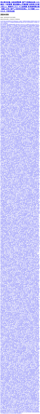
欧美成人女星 (10, 279)
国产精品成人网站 (11, 352)
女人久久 (25, 322)
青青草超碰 (5, 408)
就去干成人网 (32, 28)
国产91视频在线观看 (22, 26)
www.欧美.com (4, 90)
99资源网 (4, 56)
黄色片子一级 (6, 84)
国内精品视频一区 (15, 379)
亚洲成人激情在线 (31, 80)
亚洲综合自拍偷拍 (32, 393)
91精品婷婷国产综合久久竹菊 (13, 245)
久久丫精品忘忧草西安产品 (27, 88)
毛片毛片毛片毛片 (20, 64)
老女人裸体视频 (36, 26)
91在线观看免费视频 (9, 280)
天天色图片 (7, 375)
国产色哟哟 (20, 108)
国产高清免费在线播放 (21, 257)
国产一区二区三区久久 (26, 187)
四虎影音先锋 (35, 309)
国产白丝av (33, 365)
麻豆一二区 (7, 205)
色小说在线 (27, 219)
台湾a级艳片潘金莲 (15, 37)
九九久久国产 (15, 403)
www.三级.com (24, 27)
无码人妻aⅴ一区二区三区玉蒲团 (15, 150)
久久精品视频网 (13, 351)
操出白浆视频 (36, 132)
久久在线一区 (10, 44)
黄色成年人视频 (35, 120)
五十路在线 (24, 342)
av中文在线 (26, 57)
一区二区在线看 (29, 394)
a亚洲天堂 (25, 148)
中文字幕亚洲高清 (7, 213)
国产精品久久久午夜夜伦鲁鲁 (19, 117)
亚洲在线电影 (11, 116)
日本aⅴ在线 (24, 30)
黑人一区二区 (30, 64)
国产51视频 (6, 63)
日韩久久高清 (29, 164)
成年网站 (30, 190)
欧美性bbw (36, 329)
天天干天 (22, 131)
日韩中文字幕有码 (6, 316)
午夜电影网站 (13, 110)
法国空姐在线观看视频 (21, 327)
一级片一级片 (9, 137)
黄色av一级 (7, 134)
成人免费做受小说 (3, 97)
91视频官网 (8, 163)
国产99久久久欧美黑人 (18, 171)
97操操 (14, 67)
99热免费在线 (19, 292)
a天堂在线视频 (3, 308)
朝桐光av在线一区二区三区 (16, 121)
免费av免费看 (15, 256)
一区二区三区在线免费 (18, 247)
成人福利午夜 (16, 242)
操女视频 (32, 298)
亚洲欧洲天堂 (32, 139)
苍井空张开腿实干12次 (9, 80)
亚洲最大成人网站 (21, 132)
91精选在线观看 (36, 164)
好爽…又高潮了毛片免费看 (17, 186)
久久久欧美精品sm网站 (7, 37)
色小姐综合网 (33, 315)
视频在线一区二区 (10, 354)
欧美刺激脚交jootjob (18, 136)
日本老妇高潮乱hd (13, 61)
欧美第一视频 (10, 272)
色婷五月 (28, 85)
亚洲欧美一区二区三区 (25, 150)
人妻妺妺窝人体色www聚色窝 (6, 203)
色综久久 (34, 349)
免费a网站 (11, 368)
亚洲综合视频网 (26, 258)
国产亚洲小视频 (24, 355)
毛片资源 (2, 51)
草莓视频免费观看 (29, 173)
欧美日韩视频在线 (19, 374)
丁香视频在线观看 (21, 239)
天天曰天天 (10, 348)
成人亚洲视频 (12, 336)
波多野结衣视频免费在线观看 (21, 329)
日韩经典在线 (23, 71)
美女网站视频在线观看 (34, 216)
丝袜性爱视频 (28, 378)
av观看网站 (11, 98)
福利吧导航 (6, 95)
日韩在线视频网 (34, 292)
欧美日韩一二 (12, 401)
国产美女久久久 (32, 52)
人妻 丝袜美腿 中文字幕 (13, 63)
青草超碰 (33, 124)
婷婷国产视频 (36, 49)
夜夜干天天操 (23, 266)
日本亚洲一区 (4, 383)
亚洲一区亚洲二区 (11, 225)
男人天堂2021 (7, 129)
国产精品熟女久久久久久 (19, 48)
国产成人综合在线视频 (33, 218)
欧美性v (29, 199)
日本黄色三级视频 (10, 391)
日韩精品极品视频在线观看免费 (25, 245)
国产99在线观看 (27, 184)
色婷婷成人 (26, 232)
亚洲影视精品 (35, 394)
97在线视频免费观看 (35, 106)
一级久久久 (8, 178)
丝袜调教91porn (35, 388)
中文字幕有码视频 (17, 82)
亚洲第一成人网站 (33, 103)
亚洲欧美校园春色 (18, 187)
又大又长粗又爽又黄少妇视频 (22, 300)
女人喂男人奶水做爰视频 (14, 39)
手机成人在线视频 (15, 68)
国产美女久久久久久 (6, 226)
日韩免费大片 (7, 118)
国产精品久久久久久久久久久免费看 (19, 173)
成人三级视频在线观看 (9, 77)
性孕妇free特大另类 (22, 68)
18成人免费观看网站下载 (5, 401)
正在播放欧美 (9, 198)
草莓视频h (22, 65)
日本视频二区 (12, 402)
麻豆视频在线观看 (18, 28)
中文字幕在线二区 (25, 217)
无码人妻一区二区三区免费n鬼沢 (25, 212)
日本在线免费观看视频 (24, 96)
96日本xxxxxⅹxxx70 (35, 82)
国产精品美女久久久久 (34, 48)
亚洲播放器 (36, 283)
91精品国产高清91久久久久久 (8, 294)
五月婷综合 (16, 294)
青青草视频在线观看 (31, 306)
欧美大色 (14, 200)
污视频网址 (28, 117)
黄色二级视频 (23, 381)
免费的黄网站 (28, 122)
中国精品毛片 (3, 241)
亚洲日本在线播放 (24, 389)
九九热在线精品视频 (17, 293)
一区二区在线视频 (15, 394)
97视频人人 (6, 106)
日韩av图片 (12, 28)
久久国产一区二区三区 (25, 34)
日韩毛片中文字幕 (23, 120)
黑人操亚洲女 (5, 44)
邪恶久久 (28, 379)
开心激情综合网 (12, 53)
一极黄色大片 (9, 215)
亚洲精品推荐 (7, 377)
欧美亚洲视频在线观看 (8, 292)
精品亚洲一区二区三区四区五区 (26, 176)
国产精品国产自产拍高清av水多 (32, 84)
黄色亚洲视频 (33, 71)
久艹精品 (23, 363)
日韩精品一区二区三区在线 (10, 52)
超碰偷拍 (13, 119)
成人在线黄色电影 (25, 406)
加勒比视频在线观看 (16, 34)
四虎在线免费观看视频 (22, 348)
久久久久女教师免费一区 (20, 179)
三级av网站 (3, 374)
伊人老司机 (20, 251)
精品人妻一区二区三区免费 (13, 156)
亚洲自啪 (34, 94)
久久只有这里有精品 (6, 381)
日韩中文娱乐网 (21, 66)
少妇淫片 (16, 360)
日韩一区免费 (9, 70)
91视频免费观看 (36, 189)
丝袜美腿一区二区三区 (13, 66)
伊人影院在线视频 (4, 75)
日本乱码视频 (25, 377)
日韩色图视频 (14, 343)
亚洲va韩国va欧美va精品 (33, 258)
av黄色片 (6, 98)
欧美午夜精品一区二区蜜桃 (15, 355)
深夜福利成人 (19, 30)
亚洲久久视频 (34, 38)
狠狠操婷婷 (9, 25)
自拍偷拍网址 (3, 165)
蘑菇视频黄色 (4, 172)
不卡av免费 (8, 42)
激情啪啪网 (2, 200)
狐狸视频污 (7, 380)
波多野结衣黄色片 (7, 133)
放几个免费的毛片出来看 (32, 116)
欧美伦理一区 (4, 278)
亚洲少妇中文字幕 (12, 197)
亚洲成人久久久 (30, 366)
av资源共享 (11, 35)
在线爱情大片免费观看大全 (5, 158)
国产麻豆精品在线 (17, 58)
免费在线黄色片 (28, 204)
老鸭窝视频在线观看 (10, 82)
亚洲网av (37, 70)
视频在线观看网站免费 (27, 146)
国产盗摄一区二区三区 (16, 260)
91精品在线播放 (33, 351)
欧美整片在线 (34, 316)
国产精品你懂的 (16, 83)
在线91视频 (9, 123)
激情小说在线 (34, 212)
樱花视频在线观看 (5, 204)
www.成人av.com (16, 306)
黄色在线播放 (25, 374)
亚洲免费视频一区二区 (35, 158)
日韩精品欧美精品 (23, 233)
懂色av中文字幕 (25, 313)
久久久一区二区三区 (30, 361)
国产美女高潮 (35, 313)
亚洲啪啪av (13, 339)
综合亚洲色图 (34, 69)
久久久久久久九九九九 (30, 257)
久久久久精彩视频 (31, 136)
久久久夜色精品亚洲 (7, 119)
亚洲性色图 (32, 108)
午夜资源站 (31, 268)
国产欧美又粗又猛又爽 (8, 83)
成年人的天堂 (21, 232)
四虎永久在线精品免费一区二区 (10, 296)
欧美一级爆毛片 (19, 130)
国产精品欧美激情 (31, 389)
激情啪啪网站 (22, 231)
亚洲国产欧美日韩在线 (27, 94)
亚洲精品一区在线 (8, 403)
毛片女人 (8, 362)
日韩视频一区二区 (30, 30)
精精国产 (35, 161)
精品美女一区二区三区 (16, 93)
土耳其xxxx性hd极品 (17, 206)
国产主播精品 (27, 312)
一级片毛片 (5, 157)
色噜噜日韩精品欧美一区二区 (19, 35)
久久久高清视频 (15, 26)
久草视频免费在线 (16, 202)
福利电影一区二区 (5, 311)
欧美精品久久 (29, 353)
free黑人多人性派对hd (11, 218)
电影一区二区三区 (11, 409)
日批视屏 (23, 388)
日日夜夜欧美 (19, 278)
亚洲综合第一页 (35, 41)
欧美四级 (11, 191)
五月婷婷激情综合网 (21, 135)
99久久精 (25, 226)
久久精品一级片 (14, 364)
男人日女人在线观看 (26, 216)
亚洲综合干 (18, 52)
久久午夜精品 (22, 97)
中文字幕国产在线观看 (23, 360)
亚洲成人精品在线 (32, 232)
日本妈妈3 (36, 338)
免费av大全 (24, 76)
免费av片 (2, 83)
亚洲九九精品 (4, 391)
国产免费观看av (6, 365)
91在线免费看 (17, 160)
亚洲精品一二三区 (25, 28)
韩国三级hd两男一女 (9, 183)
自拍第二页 (14, 307)
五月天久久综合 (28, 363)
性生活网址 (11, 144)
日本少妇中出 (15, 191)
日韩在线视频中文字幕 (23, 42)
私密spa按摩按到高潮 (16, 146)
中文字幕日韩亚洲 (6, 339)
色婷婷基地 (5, 255)
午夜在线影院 (35, 63)
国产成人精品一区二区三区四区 (14, 97)
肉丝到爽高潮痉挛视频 (25, 240)
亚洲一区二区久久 (25, 139)
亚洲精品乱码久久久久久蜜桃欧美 (27, 175)
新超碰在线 (30, 377)
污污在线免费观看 (30, 138)
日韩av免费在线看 (4, 71)
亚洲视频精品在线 (25, 269)
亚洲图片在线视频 (33, 409)
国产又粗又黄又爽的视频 (11, 382)
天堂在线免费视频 (32, 107)
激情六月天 (9, 111)
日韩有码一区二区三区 (24, 391)
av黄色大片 (7, 252)
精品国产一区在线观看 (13, 261)
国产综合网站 (11, 160)
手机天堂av (27, 134)
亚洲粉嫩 (8, 238)
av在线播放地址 (5, 109)
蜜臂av (31, 134)
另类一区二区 (7, 253)
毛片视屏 (32, 314)
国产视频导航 (23, 122)
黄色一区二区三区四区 (25, 50)
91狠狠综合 (21, 94)
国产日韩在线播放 (34, 183)
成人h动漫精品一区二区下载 (13, 78)
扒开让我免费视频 (21, 403)
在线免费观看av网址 (31, 355)
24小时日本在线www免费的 (34, 295)
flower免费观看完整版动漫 (10, 374)
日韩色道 (7, 41)
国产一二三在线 (17, 193)
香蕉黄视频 (2, 122)
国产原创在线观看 (11, 136)
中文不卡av (29, 145)
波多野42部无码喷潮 (27, 111)
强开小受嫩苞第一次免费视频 (33, 230)
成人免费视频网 (23, 394)
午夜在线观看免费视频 (16, 265)
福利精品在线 (24, 260)
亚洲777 (30, 217)
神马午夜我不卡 (28, 158)
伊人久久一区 (26, 107)
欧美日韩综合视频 (34, 145)
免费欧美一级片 (11, 301)
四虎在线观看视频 (27, 109)
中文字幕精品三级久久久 (9, 174)
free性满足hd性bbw (18, 246)
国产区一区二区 (4, 269)
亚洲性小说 (25, 161)
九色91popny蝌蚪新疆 (24, 83)
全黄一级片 (36, 298)
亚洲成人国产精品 (15, 376)
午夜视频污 (15, 132)
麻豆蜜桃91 (11, 275)
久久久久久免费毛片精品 (7, 260)
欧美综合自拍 (34, 54)
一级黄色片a (26, 129)
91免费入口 (10, 282)
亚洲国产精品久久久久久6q (34, 62)
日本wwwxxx (33, 402)
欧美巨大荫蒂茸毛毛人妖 (34, 96)
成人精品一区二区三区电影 (30, 281)
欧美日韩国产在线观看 (22, 138)
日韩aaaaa (16, 94)
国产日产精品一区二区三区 (19, 368)
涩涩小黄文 (7, 122)
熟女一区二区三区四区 (22, 309)
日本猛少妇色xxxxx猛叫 (14, 188)
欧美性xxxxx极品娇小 (16, 125)
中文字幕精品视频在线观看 (21, 124)
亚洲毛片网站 (19, 133)
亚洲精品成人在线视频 (28, 323)
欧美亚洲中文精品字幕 (26, 242)
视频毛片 (5, 123)
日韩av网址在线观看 (28, 144)
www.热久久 (18, 164)
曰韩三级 (2, 63)
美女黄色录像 (28, 200)
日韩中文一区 (15, 251)
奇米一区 (19, 192)
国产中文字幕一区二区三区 (22, 185)
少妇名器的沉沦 (3, 27)
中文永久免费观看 (24, 341)
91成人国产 (31, 213)
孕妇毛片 (18, 408)
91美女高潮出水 (20, 369)
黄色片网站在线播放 (13, 138)
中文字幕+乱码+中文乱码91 (20, 335)
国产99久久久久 (14, 135)
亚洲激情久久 (25, 41)
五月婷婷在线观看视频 (23, 156)
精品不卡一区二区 (17, 80)
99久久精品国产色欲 (10, 139)
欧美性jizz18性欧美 (19, 91)
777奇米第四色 (6, 199)
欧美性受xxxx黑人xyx (20, 49)
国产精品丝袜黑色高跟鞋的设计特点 (21, 77)
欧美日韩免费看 (22, 311)
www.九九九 (15, 105)
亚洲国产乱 (15, 153)
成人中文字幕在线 (26, 171)
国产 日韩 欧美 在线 (18, 354)
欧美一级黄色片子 (24, 272)
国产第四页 (12, 375)
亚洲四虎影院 (27, 65)
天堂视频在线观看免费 (10, 360)
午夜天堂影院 (12, 392)
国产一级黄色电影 (32, 40)
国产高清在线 (13, 350)
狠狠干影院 (34, 122)
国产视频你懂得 (24, 316)
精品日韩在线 (27, 397)
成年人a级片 (26, 401)
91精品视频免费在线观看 (34, 50)
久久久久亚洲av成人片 (12, 75)
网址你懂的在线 (16, 219)
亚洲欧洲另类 (7, 207)
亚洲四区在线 (11, 231)
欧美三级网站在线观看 (6, 148)
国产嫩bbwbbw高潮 (28, 35)
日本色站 (7, 246)
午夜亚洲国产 (30, 123)
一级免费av (32, 171)
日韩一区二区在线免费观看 (23, 29)
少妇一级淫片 (8, 343)
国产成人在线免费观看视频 (34, 384)
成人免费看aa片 (4, 145)
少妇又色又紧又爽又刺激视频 (11, 92)
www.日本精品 (15, 229)
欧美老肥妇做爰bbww (28, 320)
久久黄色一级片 (22, 275)
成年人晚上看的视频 (6, 185)
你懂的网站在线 (32, 186)
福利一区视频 (9, 26)
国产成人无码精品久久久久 (27, 112)
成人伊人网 (14, 133)
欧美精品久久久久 (16, 65)
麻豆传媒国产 (17, 365)
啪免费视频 (32, 265)
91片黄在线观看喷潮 (9, 132)
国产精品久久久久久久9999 (23, 393)
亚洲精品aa (34, 255)
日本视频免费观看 (24, 228)
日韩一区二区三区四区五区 (12, 27)
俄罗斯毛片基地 (3, 110)
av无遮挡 (28, 103)
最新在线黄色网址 (7, 378)
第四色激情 (21, 411)
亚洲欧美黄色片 (3, 50)
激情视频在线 (24, 170)
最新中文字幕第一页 (7, 121)
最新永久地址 (22, 333)
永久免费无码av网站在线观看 (25, 224)
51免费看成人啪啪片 (16, 244)
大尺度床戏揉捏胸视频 (34, 61)
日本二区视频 (34, 346)
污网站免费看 (19, 102)
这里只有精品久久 (6, 89)
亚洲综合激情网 (36, 121)
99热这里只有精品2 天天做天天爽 (14, 228)
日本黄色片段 (3, 62)
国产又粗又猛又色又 (10, 404)
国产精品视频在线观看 (21, 378)
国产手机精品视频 (10, 258)
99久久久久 (12, 238)
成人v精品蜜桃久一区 (15, 362)
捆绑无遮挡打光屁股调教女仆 (28, 143)
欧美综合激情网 (21, 321)
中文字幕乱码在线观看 (15, 319)
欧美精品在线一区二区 (33, 252)
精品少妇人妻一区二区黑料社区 (21, 159)
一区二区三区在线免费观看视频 (27, 198)
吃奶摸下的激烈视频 (30, 37)
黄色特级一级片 (10, 67)
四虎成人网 (33, 242)
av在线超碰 (17, 84)
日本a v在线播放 (32, 269)
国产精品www (10, 90)
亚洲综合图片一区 (16, 383)
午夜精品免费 (5, 162)
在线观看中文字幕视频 (29, 283)
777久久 (3, 161)
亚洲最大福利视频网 (4, 231)
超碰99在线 (5, 201)
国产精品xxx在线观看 (34, 279)
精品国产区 (29, 124)
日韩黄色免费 (10, 96)
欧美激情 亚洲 (31, 203)
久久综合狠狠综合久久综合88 (28, 188)
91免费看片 (9, 179)
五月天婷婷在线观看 (23, 270)
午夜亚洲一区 (22, 81)
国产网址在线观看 (19, 143)
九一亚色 (29, 296)
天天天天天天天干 (32, 55)
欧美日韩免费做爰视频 (31, 43)
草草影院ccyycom (3, 151)
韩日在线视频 (34, 111)
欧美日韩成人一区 (25, 186)
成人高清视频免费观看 (24, 319)
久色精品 (13, 143)
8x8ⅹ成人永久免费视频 (23, 165)
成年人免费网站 (6, 39)
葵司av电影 (25, 91)
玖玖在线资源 (36, 322)
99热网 (34, 211)
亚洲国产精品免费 (17, 404)
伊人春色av (13, 149)
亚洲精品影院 (8, 68)
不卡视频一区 (25, 369)
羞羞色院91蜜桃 (23, 390)
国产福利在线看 (30, 163)
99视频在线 (14, 55)
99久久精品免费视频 (19, 241)
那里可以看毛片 (18, 339)
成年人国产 (8, 286)
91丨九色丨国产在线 (11, 201)
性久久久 (7, 302)
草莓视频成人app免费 (8, 79)
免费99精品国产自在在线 (22, 115)
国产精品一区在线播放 (16, 198)
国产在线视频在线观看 (20, 337)
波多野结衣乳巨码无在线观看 (20, 273)
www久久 (33, 152)
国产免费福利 (31, 133)
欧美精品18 (30, 83)
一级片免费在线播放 (22, 106)
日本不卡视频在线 (5, 232)
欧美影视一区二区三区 (8, 395)
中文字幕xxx (10, 221)
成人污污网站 (4, 218)
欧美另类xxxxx (20, 205)
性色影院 (30, 41)
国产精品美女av (10, 152)
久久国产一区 (24, 172)
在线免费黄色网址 (12, 102)
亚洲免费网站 (32, 312)
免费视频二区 (3, 326)
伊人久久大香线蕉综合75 (32, 77)
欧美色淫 (6, 214)
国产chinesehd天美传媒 (34, 150)
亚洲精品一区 (23, 125)
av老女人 (14, 130)
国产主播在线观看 (23, 274)
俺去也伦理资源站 (13, 185)
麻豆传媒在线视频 (15, 405)
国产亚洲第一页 (26, 280)
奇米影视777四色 (13, 43)
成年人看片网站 (3, 24)
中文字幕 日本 (31, 334)
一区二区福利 (29, 244)
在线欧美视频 (29, 76)
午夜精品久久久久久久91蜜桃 (14, 175)
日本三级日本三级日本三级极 (15, 316)
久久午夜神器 (32, 202)
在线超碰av (22, 177)
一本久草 (9, 367)
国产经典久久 (28, 402)
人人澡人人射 (5, 189)
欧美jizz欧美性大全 (22, 379)
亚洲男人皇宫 (7, 315)
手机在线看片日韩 (3, 367)
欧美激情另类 (30, 156)
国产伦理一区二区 (13, 205)
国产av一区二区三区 (26, 56)
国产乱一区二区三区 (8, 394)
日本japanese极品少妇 (34, 65)
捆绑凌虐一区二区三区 (28, 211)
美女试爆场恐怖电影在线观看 (27, 178)
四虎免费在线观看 (9, 165)
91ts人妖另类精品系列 (11, 151)
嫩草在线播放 (7, 248)
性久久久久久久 (11, 117)
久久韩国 (27, 24)
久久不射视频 (17, 367)
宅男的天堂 (6, 144)
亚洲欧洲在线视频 (10, 69)
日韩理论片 (12, 365)
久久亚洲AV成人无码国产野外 (31, 44)
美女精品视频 (8, 103)
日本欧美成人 (3, 49)
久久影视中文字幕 (14, 111)
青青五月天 (27, 231)
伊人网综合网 (21, 134)
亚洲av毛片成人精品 (25, 119)
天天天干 (17, 149)
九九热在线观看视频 (24, 52)
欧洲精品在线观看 (15, 356)
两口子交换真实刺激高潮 (22, 298)
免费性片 (3, 115)
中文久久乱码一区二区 (33, 24)
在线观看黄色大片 (31, 284)
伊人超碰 (34, 58)
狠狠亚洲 (6, 78)
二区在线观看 (18, 55)
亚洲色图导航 (34, 146)
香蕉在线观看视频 (6, 211)
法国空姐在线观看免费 (15, 163)
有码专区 (33, 233)
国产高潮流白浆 (4, 273)
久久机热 (12, 248)
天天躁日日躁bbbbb (29, 160)
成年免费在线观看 (33, 92)
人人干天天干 (10, 202)
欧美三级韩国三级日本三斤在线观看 (25, 63)
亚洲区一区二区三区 (4, 35)
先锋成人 (19, 407)
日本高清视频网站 (24, 214)
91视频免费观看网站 (32, 311)
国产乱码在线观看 (6, 297)
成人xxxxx (18, 103)
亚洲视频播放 (28, 271)
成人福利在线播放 (7, 307)
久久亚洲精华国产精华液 (32, 185)
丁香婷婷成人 (19, 76)
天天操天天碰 (30, 246)
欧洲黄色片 (9, 55)
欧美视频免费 (26, 279)
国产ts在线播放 (9, 217)
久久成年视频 (26, 288)
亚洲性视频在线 (30, 26)
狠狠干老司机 (27, 326)
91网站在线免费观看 (33, 102)
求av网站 (6, 390)
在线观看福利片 (29, 388)
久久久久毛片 (25, 343)
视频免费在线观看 (11, 170)
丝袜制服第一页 (7, 58)
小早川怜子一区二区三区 (33, 79)
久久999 (4, 92)
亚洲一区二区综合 (23, 366)
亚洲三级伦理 (12, 91)
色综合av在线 (6, 150)
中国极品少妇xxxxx (28, 286)
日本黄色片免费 (35, 88)
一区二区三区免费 (31, 98)
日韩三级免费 (34, 53)
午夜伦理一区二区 (33, 326)
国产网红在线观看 (12, 124)
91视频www (31, 29)
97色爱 (1, 81)
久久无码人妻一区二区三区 (33, 27)
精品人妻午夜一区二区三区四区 (30, 66)
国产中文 (2, 85)
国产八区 (28, 70)
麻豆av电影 (8, 115)
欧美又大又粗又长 (16, 96)
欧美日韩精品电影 (8, 108)
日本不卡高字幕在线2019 (27, 410)
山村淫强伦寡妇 (20, 61)
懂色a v (29, 162)
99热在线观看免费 (17, 152)
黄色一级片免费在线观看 (10, 49)
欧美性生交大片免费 (31, 339)
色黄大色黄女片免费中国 (7, 288)
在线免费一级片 (15, 270)
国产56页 (3, 120)
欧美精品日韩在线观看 (4, 397)
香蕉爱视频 (5, 152)
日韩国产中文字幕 (9, 105)
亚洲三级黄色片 (36, 178)
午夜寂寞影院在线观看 (4, 368)
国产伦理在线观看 (12, 41)
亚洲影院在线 (15, 108)
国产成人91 (18, 53)
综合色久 (26, 64)
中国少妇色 (28, 273)
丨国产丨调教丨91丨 (4, 94)
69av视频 (12, 58)
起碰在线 (21, 188)
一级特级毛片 (7, 43)
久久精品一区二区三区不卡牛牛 (14, 190)
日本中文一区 (18, 119)
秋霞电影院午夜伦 (25, 55)
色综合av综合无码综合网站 (23, 25)
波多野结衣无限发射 (8, 34)
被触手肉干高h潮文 (25, 180)
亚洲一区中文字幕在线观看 (10, 324)
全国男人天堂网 (26, 243)
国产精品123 (32, 85)
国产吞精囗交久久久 (14, 129)
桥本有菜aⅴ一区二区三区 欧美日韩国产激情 (14, 62)
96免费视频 (21, 361)
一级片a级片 (13, 337)
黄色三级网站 (24, 339)
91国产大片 (7, 61)
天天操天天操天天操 (22, 191)
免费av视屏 (11, 320)
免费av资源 (31, 321)
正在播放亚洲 (30, 310)
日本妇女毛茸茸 (27, 61)
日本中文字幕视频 (25, 252)
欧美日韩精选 (17, 176)
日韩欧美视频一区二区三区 (24, 149)
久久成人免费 (7, 135)
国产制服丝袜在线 (5, 175)
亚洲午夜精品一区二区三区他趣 (20, 85)
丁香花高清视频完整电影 (18, 98)
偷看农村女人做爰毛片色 (15, 51)
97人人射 (8, 110)
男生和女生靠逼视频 (14, 377)
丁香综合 (14, 323)
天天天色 (36, 213)
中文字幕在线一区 (12, 162)
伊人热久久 (34, 51)
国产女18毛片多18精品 (23, 310)
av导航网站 (28, 71)
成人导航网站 (24, 246)
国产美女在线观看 (10, 166)
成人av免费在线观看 (6, 387)
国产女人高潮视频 (14, 145)
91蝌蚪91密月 (24, 164)
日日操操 (33, 286)
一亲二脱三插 (21, 356)
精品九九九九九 (33, 406)
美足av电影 (22, 53)
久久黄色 (7, 160)
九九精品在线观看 (4, 190)
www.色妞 (25, 137)
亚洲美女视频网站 (16, 79)
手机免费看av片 (20, 57)
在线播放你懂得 (26, 251)
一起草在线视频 (35, 320)
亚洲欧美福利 (7, 36)
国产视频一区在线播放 (20, 36)
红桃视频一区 (35, 115)
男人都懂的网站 (24, 80)
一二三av (7, 326)
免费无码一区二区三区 (15, 211)
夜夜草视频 (13, 172)
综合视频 (19, 180)
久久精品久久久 (13, 64)
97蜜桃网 (14, 76)
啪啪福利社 (2, 375)
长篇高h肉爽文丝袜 (36, 144)
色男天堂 (20, 377)
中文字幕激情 (30, 174)
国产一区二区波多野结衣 (17, 104)
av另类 (34, 376)
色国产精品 (21, 285)
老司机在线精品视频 (5, 300)
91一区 (25, 75)
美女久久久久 (13, 387)
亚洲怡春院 (17, 301)
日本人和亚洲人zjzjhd (18, 189)
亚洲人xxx (30, 313)
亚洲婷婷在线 (28, 201)
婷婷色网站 (7, 298)
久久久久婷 (23, 201)
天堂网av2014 (21, 78)
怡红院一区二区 (9, 267)
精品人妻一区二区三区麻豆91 (30, 36)
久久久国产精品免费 (28, 411)
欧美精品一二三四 (21, 95)
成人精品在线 (31, 42)
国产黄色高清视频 (13, 315)
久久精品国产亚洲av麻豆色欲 (27, 121)
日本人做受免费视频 (17, 272)
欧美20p (33, 271)
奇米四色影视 (28, 275)
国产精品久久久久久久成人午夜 (31, 81)
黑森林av (13, 367)
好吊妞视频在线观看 (18, 139)
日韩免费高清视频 (20, 75)
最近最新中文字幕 (35, 199)
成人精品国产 (16, 411)
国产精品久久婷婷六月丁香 (32, 260)
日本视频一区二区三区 (24, 405)
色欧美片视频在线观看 (13, 107)
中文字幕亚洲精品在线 (15, 42)
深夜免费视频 (25, 203)
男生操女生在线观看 (22, 69)
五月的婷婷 (31, 39)
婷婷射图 (22, 190)
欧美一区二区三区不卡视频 (8, 54)
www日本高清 (3, 254)
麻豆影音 (16, 69)
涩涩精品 (32, 162)
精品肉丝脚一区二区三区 (18, 280)
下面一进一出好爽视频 (15, 38)
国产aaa (21, 146)
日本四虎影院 (12, 346)
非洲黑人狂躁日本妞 (25, 328)
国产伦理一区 (9, 93)
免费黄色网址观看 (13, 300)
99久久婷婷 (30, 247)
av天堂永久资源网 (18, 346)
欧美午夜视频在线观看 (15, 224)
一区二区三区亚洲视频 (22, 153)
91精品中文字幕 (19, 151)
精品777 (2, 296)
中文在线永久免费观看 (24, 79)
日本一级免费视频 (15, 299)
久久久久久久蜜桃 (25, 225)
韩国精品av (7, 112)
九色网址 (28, 298)
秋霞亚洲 (9, 172)
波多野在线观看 (19, 41)
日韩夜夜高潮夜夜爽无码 (34, 166)
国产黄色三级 (7, 355)
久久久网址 (17, 333)
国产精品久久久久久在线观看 (32, 75)
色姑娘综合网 (31, 119)
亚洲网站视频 (26, 392)
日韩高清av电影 (11, 94)
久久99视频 (31, 93)
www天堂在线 (12, 36)
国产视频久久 (36, 137)
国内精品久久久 (9, 257)
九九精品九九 (35, 35)
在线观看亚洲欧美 (11, 187)
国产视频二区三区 (14, 321)
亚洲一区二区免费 (34, 201)
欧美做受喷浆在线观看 (21, 382)
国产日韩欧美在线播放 (32, 129)
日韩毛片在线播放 (10, 247)
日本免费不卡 (18, 172)
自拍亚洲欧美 (33, 70)
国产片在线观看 (4, 179)
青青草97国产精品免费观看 (15, 122)
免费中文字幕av (10, 153)
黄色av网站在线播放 (25, 93)
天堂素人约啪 (30, 383)
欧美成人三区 (11, 176)
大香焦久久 (23, 283)
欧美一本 (37, 80)
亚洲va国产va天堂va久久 (20, 24)
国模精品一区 (25, 189)
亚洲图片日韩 (13, 148)
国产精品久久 (14, 215)
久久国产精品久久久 (30, 68)
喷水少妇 (26, 321)
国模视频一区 (29, 266)
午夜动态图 (27, 409)
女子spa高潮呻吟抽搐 (7, 38)
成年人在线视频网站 (25, 404)
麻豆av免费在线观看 (27, 253)
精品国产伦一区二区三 (24, 39)
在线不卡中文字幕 (22, 84)
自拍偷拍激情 (14, 378)
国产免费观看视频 (16, 274)
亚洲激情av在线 (19, 350)
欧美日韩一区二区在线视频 (17, 203)
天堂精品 (27, 382)
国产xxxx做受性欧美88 (4, 102)
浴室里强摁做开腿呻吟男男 (32, 375)
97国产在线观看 (15, 29)
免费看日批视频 (21, 92)
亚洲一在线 (19, 27)
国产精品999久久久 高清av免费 (22, 162)
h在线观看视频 (3, 26)
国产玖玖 (29, 316)
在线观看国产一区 (8, 256)
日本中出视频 (28, 69)
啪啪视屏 (16, 238)
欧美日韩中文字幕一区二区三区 (17, 338)
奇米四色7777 (22, 89)
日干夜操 (9, 145)
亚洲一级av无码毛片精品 (31, 67)
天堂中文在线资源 (35, 157)
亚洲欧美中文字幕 (10, 273)
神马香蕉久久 (8, 356)
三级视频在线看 (5, 225)
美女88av (21, 161)
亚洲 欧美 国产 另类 (9, 120)
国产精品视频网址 (15, 220)
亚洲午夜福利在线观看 (4, 363)
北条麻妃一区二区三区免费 (21, 67)
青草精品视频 (35, 300)
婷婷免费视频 (21, 184)
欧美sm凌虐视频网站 (22, 145)
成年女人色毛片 (30, 49)
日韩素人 (28, 265)
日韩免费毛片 (8, 146)
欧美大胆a (20, 105)
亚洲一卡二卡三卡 (6, 268)
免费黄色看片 (17, 50)
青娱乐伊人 (20, 256)
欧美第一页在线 (7, 51)
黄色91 (24, 361)
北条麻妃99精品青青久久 (6, 40)
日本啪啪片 (12, 252)
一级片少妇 (34, 217)
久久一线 (11, 311)
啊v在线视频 (29, 157)
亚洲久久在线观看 (22, 37)
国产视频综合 (7, 364)
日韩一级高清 (23, 293)
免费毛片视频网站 (30, 234)
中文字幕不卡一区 (14, 180)
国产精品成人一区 (14, 239)
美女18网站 (32, 117)
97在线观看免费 (34, 187)
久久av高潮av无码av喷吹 (33, 57)
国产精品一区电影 (30, 229)
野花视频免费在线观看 (29, 132)
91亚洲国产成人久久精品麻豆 (21, 296)
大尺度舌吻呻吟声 (10, 56)
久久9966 (20, 220)
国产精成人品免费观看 (7, 376)
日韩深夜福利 (24, 58)
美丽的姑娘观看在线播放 (32, 172)
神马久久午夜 (35, 387)
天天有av (17, 310)
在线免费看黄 (15, 227)
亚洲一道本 (26, 190)
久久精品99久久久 (11, 48)
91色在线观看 (7, 336)
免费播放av (24, 350)
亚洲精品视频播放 (32, 25)
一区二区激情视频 (5, 124)
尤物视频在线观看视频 (20, 351)
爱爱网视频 (29, 367)
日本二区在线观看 (16, 204)
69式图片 (25, 205)
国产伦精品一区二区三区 (18, 90)
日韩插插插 (5, 283)
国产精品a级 (21, 397)
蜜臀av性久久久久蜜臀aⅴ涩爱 (25, 38)
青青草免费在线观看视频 (15, 158)
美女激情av (35, 323)
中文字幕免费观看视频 (27, 278)
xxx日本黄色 (12, 241)
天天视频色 (22, 211)
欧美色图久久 (27, 48)
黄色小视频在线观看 (14, 253)
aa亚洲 (25, 49)
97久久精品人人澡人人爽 (33, 405)
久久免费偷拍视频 (24, 54)
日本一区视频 (17, 375)
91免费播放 (36, 234)
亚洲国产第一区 (10, 410)
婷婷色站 (34, 294)
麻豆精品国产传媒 (27, 51)
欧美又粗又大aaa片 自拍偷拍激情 (27, 193)
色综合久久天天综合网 (11, 255)
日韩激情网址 (3, 286)
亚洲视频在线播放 (24, 123)
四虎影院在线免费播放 (18, 56)
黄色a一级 (6, 85)
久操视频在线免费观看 (22, 215)
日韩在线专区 (25, 268)
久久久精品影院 (15, 25)
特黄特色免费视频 (17, 116)
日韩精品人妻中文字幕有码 (34, 240)
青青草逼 (37, 25)
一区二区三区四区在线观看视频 (20, 44)
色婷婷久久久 (25, 346)
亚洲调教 (20, 287)
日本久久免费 (10, 109)
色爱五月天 (21, 111)
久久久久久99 (15, 311)
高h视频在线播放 (12, 329)
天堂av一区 (33, 56)
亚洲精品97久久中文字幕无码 (34, 341)
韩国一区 (22, 51)
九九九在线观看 (33, 219)
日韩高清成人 (23, 271)
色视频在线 (8, 308)
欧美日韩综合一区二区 (28, 294)
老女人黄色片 (33, 348)
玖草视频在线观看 (30, 215)
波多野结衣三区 (29, 82)
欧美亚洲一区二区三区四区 (22, 43)
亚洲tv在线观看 (25, 105)
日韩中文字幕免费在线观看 (17, 40)
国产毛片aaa (5, 319)
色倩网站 (5, 65)
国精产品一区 (19, 243)
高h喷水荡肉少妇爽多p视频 (17, 137)
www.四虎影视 (30, 322)
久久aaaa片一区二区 (27, 147)
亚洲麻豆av (23, 82)
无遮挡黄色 (5, 164)
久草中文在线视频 (19, 324)
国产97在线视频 (26, 62)
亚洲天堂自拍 (23, 265)
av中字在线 (23, 297)
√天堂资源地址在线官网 (14, 134)
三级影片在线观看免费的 (6, 29)
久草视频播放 (3, 159)
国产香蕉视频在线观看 (11, 24)
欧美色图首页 (22, 160)
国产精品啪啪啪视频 (6, 234)
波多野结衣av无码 (30, 125)
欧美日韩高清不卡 (31, 104)
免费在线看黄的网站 (36, 411)
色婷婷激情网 (21, 279)
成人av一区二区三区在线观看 (16, 178)
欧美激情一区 (10, 293)
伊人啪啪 (13, 179)
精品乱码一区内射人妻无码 (33, 159)
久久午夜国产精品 (19, 255)
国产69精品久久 (27, 78)
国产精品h (10, 130)
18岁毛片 (8, 350)
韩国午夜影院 (19, 406)
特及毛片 (34, 342)
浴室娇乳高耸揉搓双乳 (28, 356)
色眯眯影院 (25, 98)
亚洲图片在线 (13, 30)
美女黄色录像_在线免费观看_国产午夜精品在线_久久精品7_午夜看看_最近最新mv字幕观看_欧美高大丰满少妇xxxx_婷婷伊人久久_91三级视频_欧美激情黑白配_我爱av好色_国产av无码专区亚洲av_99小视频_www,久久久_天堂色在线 (20, 6)
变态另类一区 (9, 323)
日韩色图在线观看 (6, 349)
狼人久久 (29, 54)
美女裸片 (7, 230)
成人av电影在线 (35, 245)
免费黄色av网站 (16, 177)
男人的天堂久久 (10, 219)
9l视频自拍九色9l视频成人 (19, 109)
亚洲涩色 (12, 193)
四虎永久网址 (4, 96)
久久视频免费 (9, 65)
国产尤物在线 (17, 71)
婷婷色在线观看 (31, 299)
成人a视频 (7, 161)
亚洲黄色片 (14, 103)
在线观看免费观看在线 (33, 369)
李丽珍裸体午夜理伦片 (5, 138)
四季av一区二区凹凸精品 (18, 322)
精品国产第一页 (8, 340)
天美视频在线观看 (23, 70)
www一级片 (23, 402)
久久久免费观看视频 (17, 88)
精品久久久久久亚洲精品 (33, 135)
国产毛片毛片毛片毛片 (5, 91)
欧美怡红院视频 (17, 120)
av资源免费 (31, 374)
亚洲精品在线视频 (26, 108)
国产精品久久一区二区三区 (33, 241)
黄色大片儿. (29, 58)
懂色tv (28, 148)
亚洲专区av (9, 220)
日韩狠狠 (8, 30)
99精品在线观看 (28, 53)
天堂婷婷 (31, 387)
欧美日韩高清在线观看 (10, 159)
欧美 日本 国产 (33, 149)
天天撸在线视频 (10, 313)
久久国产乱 (10, 214)
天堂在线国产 (32, 179)
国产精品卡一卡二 (15, 282)
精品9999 (6, 130)
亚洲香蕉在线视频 (19, 148)
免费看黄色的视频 (15, 397)
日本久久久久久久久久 (12, 57)
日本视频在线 (23, 152)
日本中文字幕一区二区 (13, 106)
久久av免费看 (19, 343)
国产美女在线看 (7, 334)
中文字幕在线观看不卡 (6, 180)
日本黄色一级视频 (15, 70)
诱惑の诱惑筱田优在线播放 (19, 144)
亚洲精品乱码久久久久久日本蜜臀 (14, 266)
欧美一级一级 (27, 95)
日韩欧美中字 (24, 104)
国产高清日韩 (15, 183)
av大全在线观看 (33, 261)
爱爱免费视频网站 (30, 137)
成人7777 (8, 149)
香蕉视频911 (34, 147)
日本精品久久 (10, 383)
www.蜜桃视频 (3, 230)
